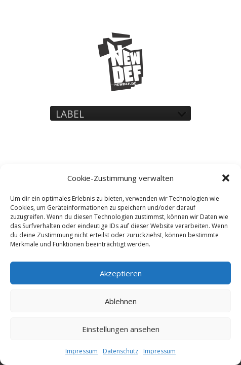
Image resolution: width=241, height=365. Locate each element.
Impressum (81, 351)
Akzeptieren (121, 273)
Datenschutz (120, 351)
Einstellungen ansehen (120, 329)
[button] (226, 178)
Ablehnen (121, 301)
